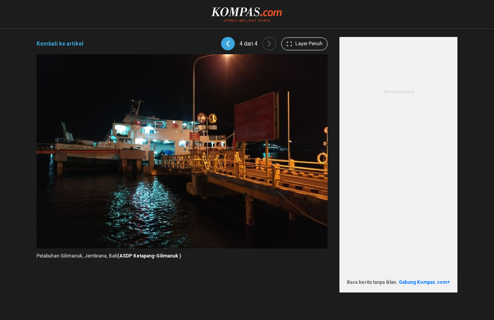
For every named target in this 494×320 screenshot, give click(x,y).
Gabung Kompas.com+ (424, 282)
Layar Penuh (304, 43)
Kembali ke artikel (60, 43)
